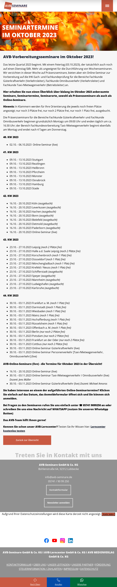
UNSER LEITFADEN (59, 564)
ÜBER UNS (39, 564)
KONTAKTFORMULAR (19, 564)
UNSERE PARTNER (82, 564)
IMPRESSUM (71, 569)
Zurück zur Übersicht (27, 440)
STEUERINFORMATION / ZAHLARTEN (40, 569)
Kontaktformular (58, 489)
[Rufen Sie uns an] (58, 582)
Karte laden (108, 514)
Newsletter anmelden (58, 502)
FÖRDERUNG (103, 564)
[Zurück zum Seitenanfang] (35, 582)
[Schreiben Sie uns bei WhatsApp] (82, 582)
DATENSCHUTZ (89, 569)
